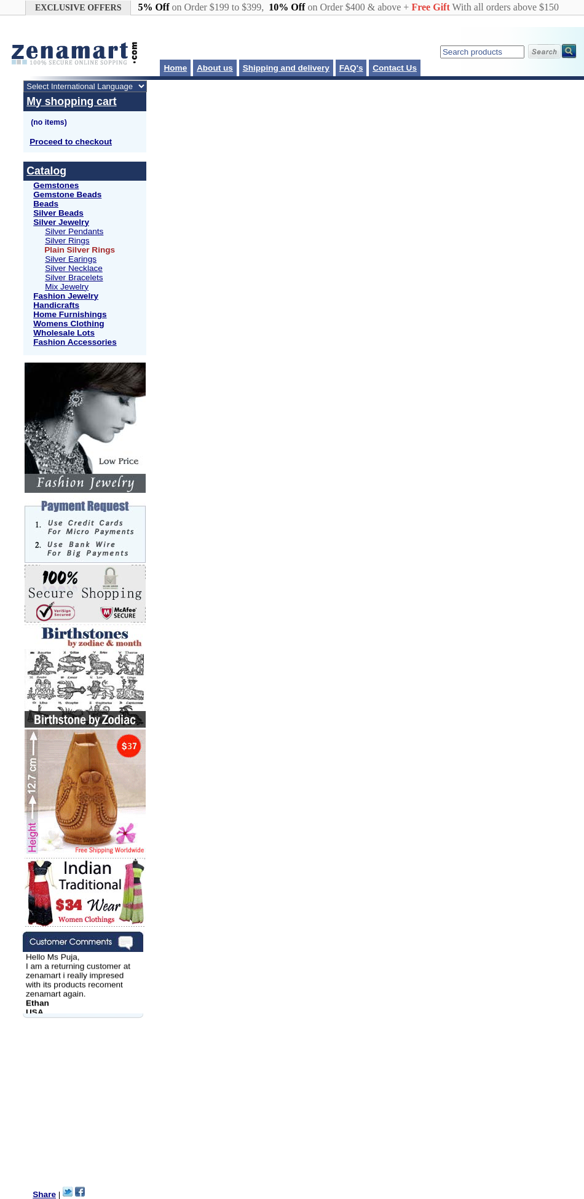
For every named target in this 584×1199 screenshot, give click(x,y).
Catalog (46, 171)
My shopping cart (71, 101)
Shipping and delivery (286, 68)
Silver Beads (58, 213)
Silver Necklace (74, 268)
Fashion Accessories (75, 342)
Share (44, 1194)
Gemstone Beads (67, 194)
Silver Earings (71, 259)
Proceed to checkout (71, 141)
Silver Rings (67, 240)
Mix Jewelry (67, 286)
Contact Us (395, 68)
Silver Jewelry (61, 222)
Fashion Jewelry (65, 296)
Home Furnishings (69, 314)
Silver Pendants (74, 231)
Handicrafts (56, 305)
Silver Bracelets (74, 277)
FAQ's (351, 68)
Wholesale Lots (64, 332)
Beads (45, 203)
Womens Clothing (68, 323)
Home (175, 68)
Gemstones (56, 185)
